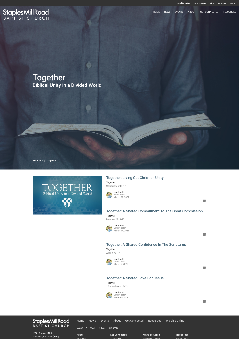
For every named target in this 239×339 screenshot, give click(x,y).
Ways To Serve (86, 328)
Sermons (38, 160)
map (56, 336)
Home (156, 12)
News (167, 12)
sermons (222, 3)
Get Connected (209, 12)
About (192, 12)
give (212, 3)
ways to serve (200, 3)
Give (102, 328)
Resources (229, 12)
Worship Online (175, 320)
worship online (183, 3)
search (233, 3)
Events (179, 12)
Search (113, 328)
